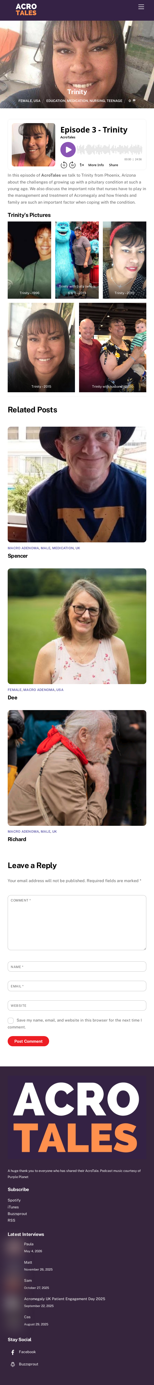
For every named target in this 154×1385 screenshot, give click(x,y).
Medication (63, 548)
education (55, 101)
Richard (17, 839)
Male (45, 548)
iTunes (13, 1207)
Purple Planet (18, 1177)
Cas (27, 1317)
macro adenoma (23, 548)
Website (19, 1006)
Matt (28, 1262)
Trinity (77, 92)
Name (17, 967)
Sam (28, 1280)
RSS (11, 1220)
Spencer (18, 556)
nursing (97, 101)
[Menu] (141, 7)
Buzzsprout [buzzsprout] (23, 1364)
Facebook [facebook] (22, 1352)
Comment (21, 900)
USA (37, 101)
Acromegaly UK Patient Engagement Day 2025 (64, 1299)
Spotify (14, 1200)
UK (77, 548)
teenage (114, 101)
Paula (29, 1244)
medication (77, 101)
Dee (12, 697)
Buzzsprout (17, 1213)
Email (17, 986)
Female (25, 101)
